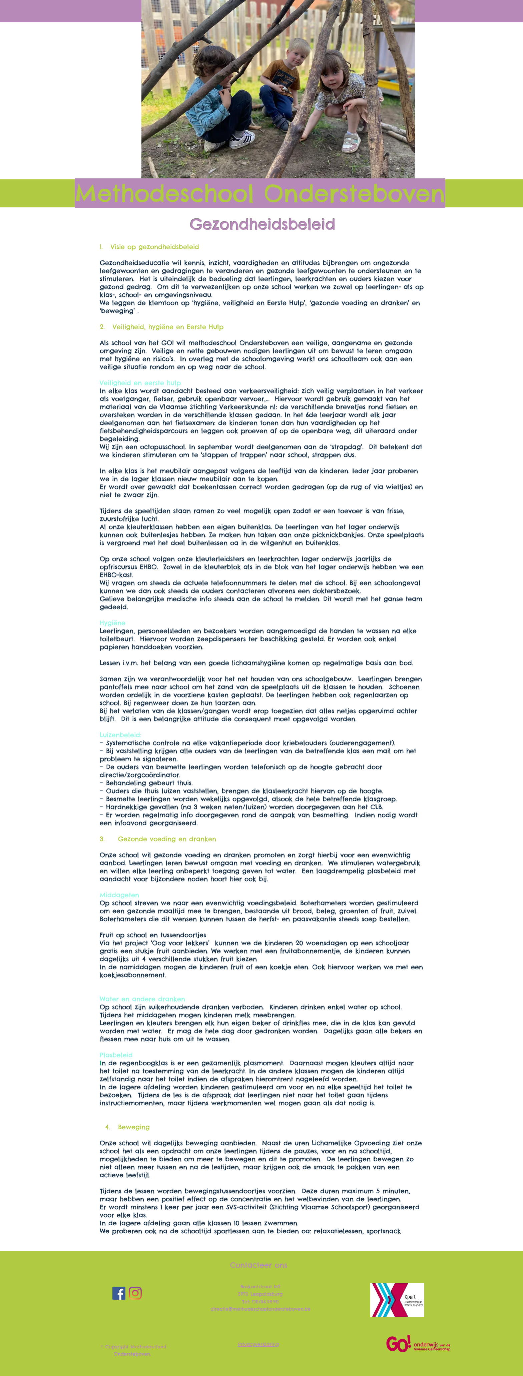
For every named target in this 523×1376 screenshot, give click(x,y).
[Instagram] (135, 1293)
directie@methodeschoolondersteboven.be (260, 1309)
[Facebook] (118, 1293)
